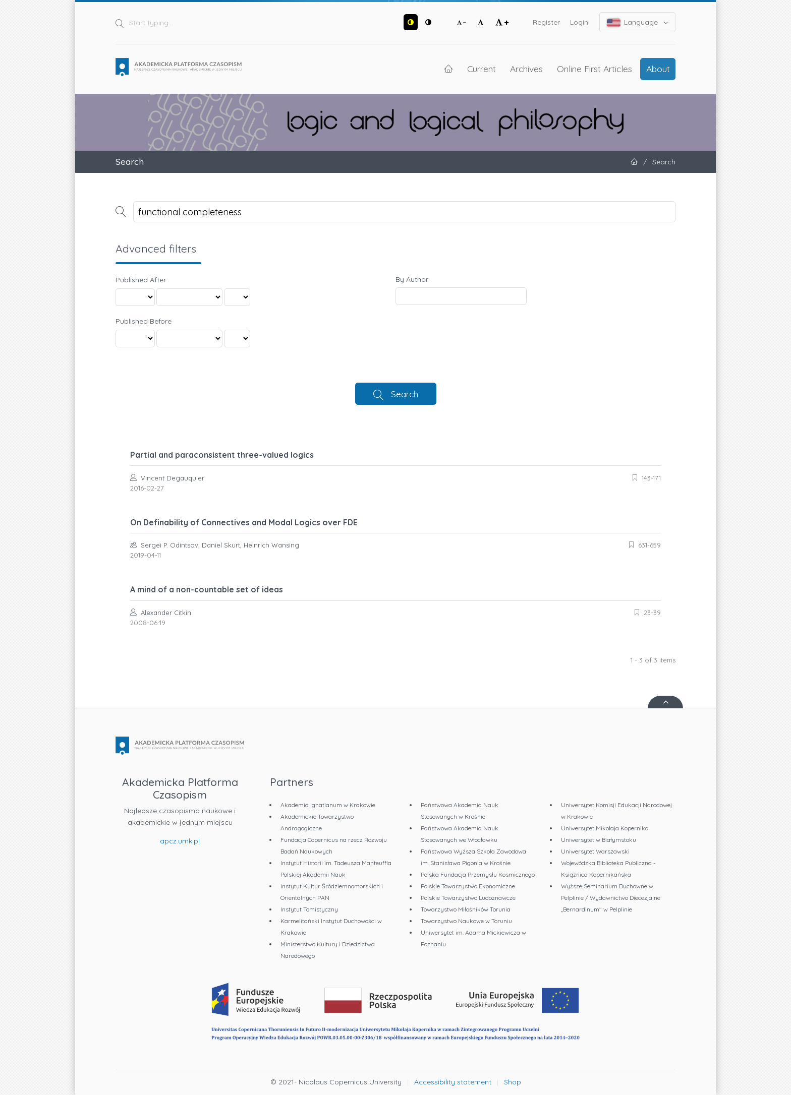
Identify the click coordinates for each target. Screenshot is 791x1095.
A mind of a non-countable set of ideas (206, 589)
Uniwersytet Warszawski (595, 851)
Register (546, 22)
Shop (512, 1081)
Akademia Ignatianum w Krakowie (327, 805)
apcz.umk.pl (180, 840)
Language (637, 22)
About (658, 68)
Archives (526, 68)
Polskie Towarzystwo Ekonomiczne (468, 886)
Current (481, 68)
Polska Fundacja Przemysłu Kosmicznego (478, 874)
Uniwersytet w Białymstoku (598, 839)
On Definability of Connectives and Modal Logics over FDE (244, 522)
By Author (412, 279)
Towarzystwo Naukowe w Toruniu (466, 921)
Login (579, 22)
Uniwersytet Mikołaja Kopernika (605, 828)
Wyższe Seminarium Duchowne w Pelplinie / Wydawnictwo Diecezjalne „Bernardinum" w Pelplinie (610, 897)
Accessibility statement (452, 1081)
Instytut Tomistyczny (309, 909)
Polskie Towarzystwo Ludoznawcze (468, 897)
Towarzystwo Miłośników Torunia (466, 909)
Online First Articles (594, 68)
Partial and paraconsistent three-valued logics (222, 455)
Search (404, 393)
